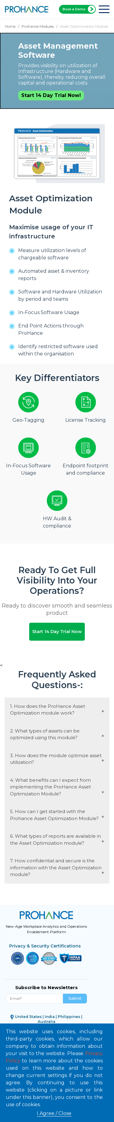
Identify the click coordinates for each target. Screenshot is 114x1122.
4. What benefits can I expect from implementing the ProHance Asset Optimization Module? (50, 785)
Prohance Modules (38, 26)
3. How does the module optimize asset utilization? (56, 757)
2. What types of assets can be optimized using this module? (45, 733)
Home (10, 26)
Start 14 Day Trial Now (57, 631)
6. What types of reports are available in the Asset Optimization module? (55, 838)
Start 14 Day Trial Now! (51, 95)
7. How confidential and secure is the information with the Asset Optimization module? (56, 866)
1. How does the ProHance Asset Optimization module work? (47, 708)
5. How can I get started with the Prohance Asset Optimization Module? (54, 814)
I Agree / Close (54, 1113)
